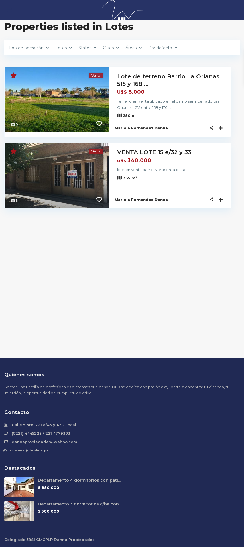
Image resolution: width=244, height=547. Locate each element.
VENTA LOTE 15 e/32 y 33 (154, 152)
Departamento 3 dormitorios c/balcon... (79, 504)
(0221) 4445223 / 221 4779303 (41, 433)
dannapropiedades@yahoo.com (44, 442)
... (152, 107)
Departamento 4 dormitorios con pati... (79, 480)
